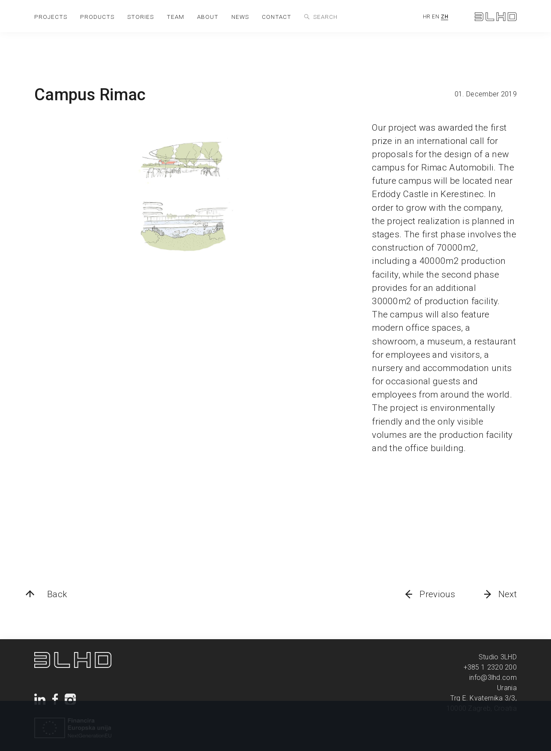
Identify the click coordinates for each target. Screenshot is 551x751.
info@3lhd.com (493, 677)
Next (507, 594)
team (175, 16)
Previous (437, 594)
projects (50, 16)
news (240, 16)
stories (140, 16)
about (208, 16)
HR (427, 17)
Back (57, 594)
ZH (444, 17)
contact (276, 16)
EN (435, 17)
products (97, 16)
